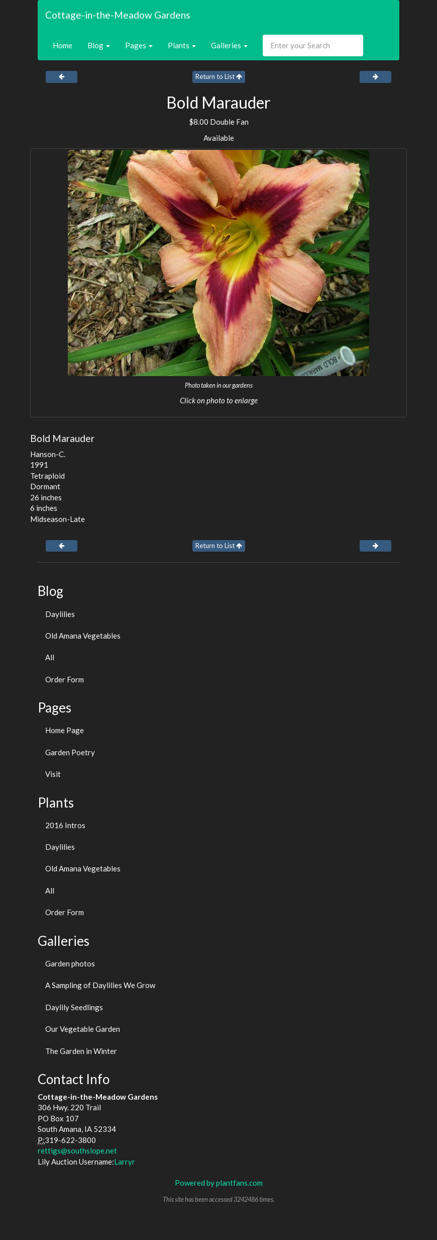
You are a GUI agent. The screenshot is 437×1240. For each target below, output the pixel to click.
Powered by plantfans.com (219, 1182)
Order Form (64, 679)
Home (62, 45)
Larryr (124, 1161)
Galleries (229, 45)
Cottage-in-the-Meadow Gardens (117, 15)
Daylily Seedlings (74, 1007)
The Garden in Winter (81, 1050)
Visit (53, 773)
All (49, 657)
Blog (98, 45)
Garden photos (70, 963)
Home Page (64, 730)
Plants (182, 45)
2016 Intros (65, 825)
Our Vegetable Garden (82, 1028)
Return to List (218, 76)
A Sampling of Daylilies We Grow (100, 985)
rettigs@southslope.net (77, 1150)
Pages (139, 45)
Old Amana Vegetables (83, 635)
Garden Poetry (70, 752)
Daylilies (60, 613)
